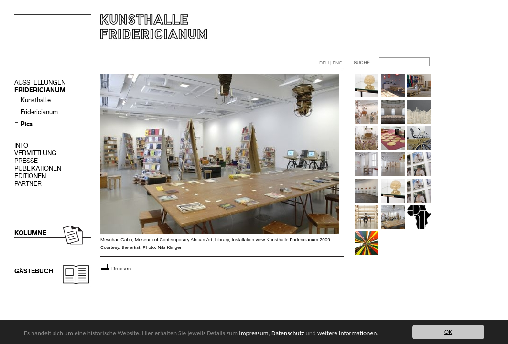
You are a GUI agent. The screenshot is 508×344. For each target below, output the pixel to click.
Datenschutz (287, 333)
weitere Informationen (347, 333)
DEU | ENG (331, 62)
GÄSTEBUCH (34, 271)
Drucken (121, 268)
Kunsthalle (36, 100)
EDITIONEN (30, 176)
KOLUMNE (30, 232)
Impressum (253, 333)
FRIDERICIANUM (39, 90)
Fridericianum (39, 112)
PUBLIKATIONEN (37, 168)
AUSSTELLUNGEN (39, 82)
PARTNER (28, 183)
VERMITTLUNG (35, 153)
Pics (27, 124)
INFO (21, 145)
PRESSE (26, 160)
